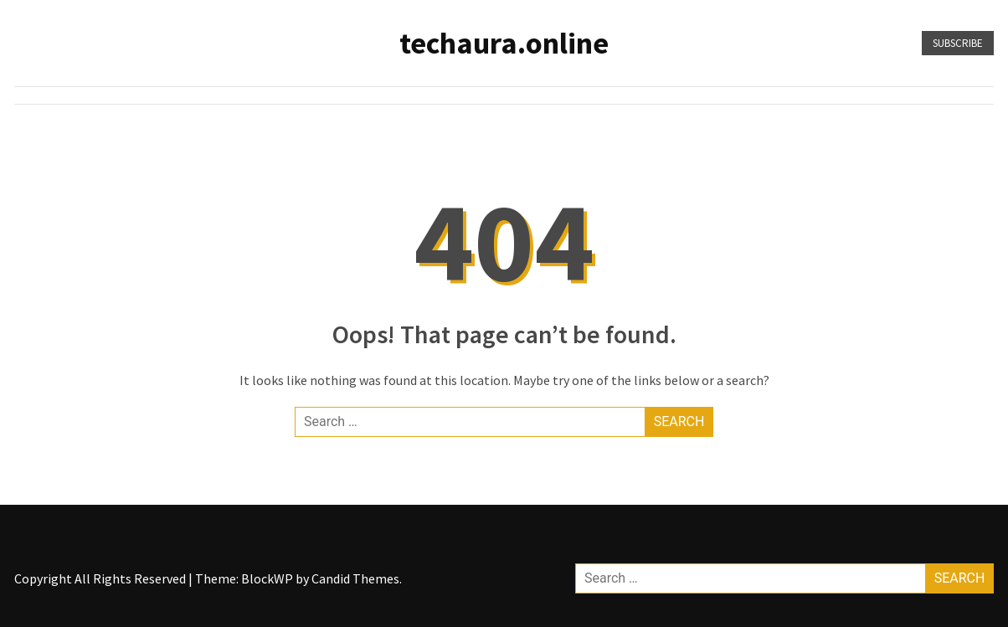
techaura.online (504, 43)
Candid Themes (355, 578)
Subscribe (958, 43)
